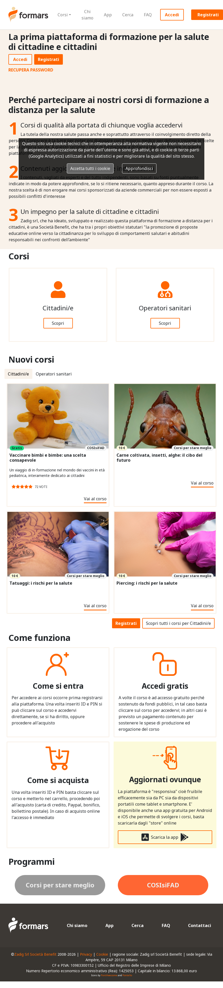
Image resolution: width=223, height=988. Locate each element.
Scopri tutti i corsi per (178, 623)
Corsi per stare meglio (60, 885)
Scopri (58, 323)
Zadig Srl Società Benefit (35, 954)
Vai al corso (95, 499)
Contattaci (199, 925)
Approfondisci (139, 168)
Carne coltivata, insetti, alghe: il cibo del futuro (159, 458)
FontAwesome (109, 975)
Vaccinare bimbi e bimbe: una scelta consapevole (47, 458)
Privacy (86, 954)
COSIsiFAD (163, 885)
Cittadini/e (18, 374)
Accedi (172, 15)
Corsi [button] (63, 15)
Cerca (127, 15)
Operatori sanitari (54, 374)
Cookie (102, 954)
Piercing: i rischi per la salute (147, 583)
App (108, 15)
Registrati (48, 59)
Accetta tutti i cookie (90, 168)
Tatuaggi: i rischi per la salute (40, 583)
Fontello (127, 975)
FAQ (148, 15)
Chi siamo (87, 15)
